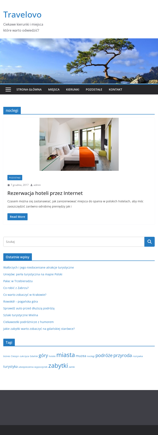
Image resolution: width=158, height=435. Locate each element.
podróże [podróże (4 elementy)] (104, 355)
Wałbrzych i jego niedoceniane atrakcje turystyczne (38, 267)
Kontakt (115, 89)
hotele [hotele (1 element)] (52, 356)
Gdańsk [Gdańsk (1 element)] (34, 356)
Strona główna (29, 89)
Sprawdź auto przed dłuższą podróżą (29, 308)
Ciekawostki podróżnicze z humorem (28, 322)
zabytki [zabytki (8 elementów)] (58, 365)
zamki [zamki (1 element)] (72, 366)
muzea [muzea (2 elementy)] (81, 356)
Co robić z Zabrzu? (16, 288)
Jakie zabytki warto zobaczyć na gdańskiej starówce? (39, 329)
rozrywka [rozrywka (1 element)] (138, 356)
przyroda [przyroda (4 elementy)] (122, 355)
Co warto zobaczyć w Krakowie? (24, 295)
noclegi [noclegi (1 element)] (91, 356)
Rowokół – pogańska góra (20, 301)
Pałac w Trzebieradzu (18, 281)
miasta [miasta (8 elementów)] (65, 355)
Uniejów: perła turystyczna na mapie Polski (32, 274)
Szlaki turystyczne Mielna (20, 315)
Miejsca (53, 89)
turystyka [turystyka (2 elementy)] (10, 366)
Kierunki (72, 89)
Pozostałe (94, 89)
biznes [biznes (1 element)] (6, 356)
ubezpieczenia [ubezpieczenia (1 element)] (26, 366)
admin (37, 185)
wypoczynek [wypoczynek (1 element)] (41, 366)
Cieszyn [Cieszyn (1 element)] (15, 356)
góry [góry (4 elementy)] (43, 355)
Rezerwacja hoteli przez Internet (45, 193)
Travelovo (22, 14)
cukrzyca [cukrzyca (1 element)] (24, 356)
